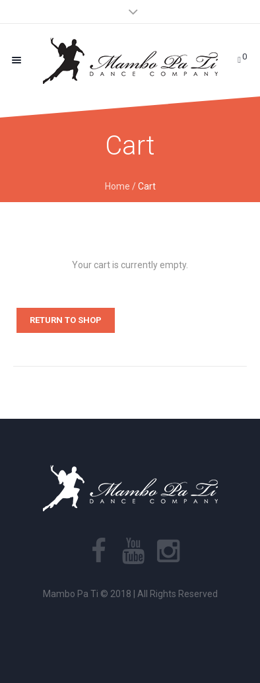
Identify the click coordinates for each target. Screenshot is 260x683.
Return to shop (66, 320)
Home (117, 186)
